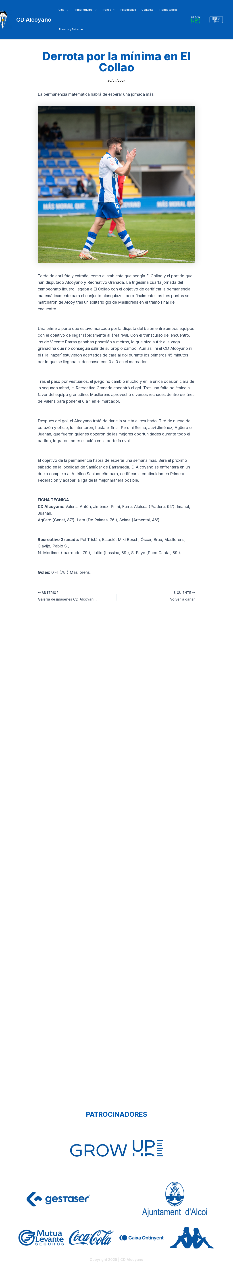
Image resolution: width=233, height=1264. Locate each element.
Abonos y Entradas (70, 29)
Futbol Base (128, 9)
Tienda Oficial (168, 9)
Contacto (147, 9)
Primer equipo (85, 10)
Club (63, 10)
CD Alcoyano (33, 19)
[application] (66, 10)
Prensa (108, 10)
